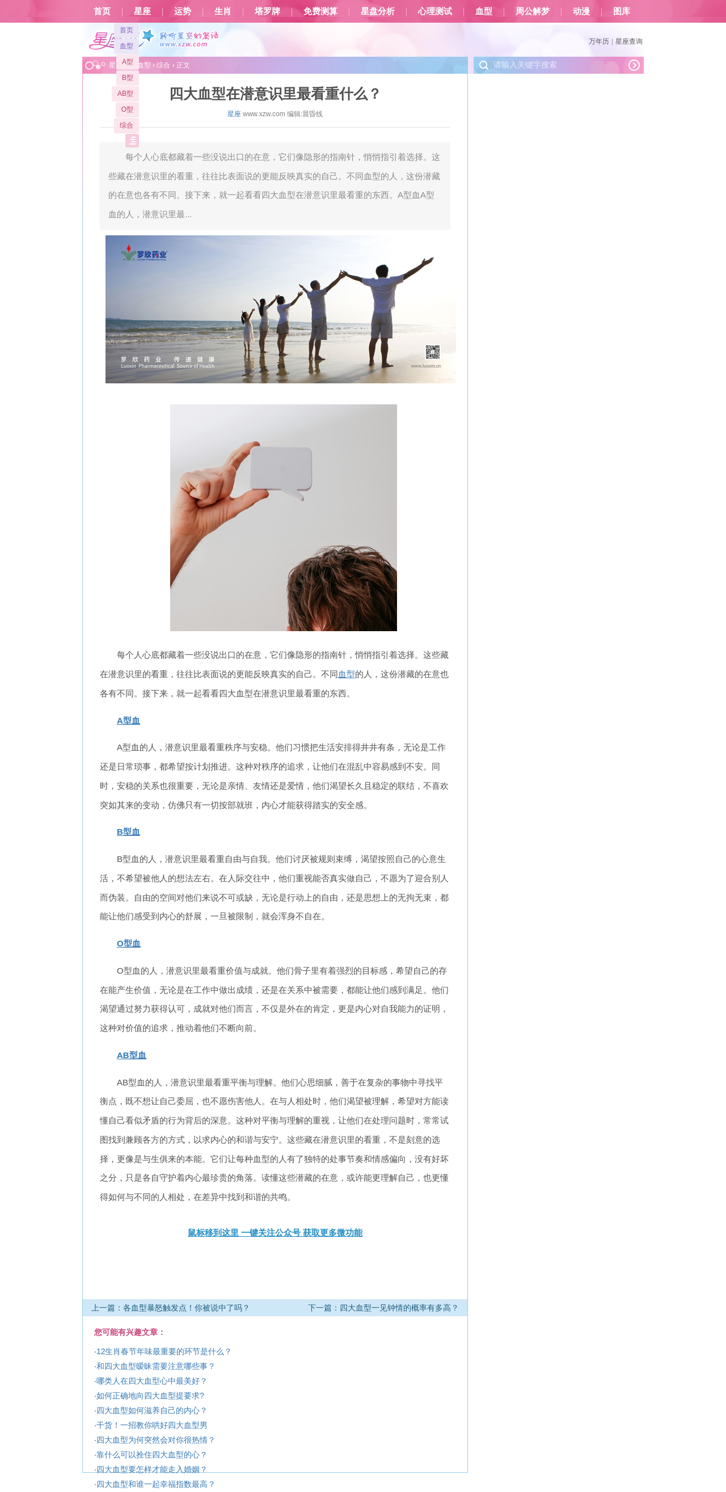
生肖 (222, 11)
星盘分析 (378, 11)
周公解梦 (533, 11)
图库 (621, 11)
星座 (142, 11)
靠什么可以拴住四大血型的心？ (152, 1454)
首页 (102, 11)
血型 (483, 11)
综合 (126, 125)
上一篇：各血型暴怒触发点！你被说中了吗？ (170, 1307)
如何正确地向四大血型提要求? (150, 1395)
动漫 (581, 11)
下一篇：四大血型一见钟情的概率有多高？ (383, 1307)
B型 (127, 78)
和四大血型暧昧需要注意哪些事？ (156, 1366)
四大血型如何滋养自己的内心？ (152, 1410)
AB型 (125, 94)
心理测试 (435, 11)
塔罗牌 (267, 11)
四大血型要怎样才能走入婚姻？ (152, 1469)
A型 (127, 62)
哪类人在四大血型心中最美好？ (152, 1380)
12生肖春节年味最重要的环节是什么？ (164, 1351)
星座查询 (629, 41)
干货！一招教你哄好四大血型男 (152, 1425)
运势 (182, 11)
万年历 (599, 41)
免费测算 (320, 11)
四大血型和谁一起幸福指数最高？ (156, 1484)
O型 (127, 109)
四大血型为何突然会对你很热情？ (156, 1439)
